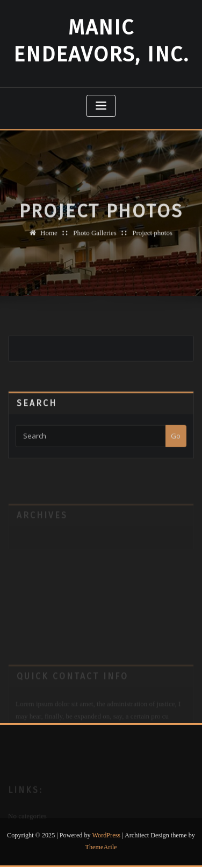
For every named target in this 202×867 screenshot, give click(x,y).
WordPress (106, 835)
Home (48, 237)
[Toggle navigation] (101, 106)
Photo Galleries (95, 237)
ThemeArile (101, 847)
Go (176, 443)
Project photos (152, 237)
